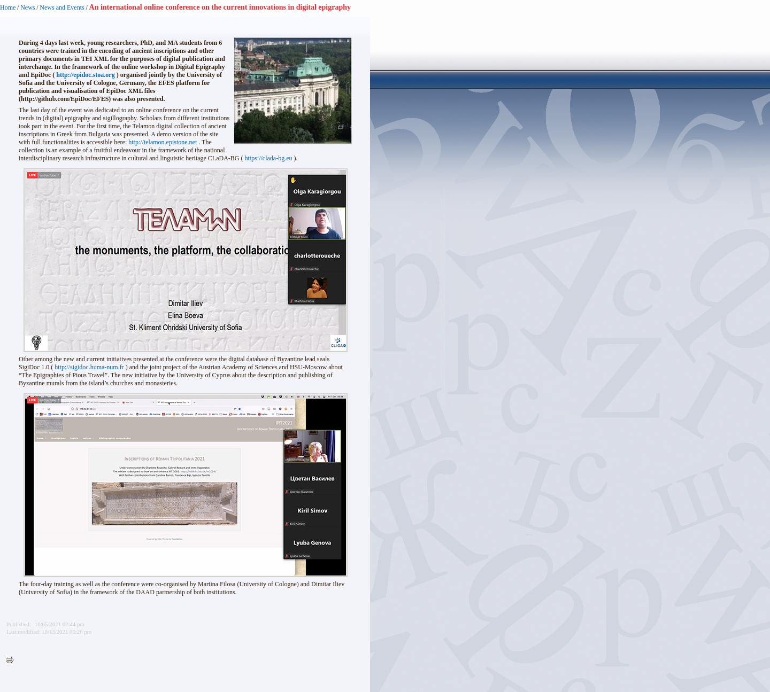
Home (8, 7)
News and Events (62, 7)
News (27, 7)
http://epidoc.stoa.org (85, 75)
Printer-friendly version (12, 660)
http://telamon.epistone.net (162, 142)
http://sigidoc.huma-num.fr (89, 367)
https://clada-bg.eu (268, 158)
